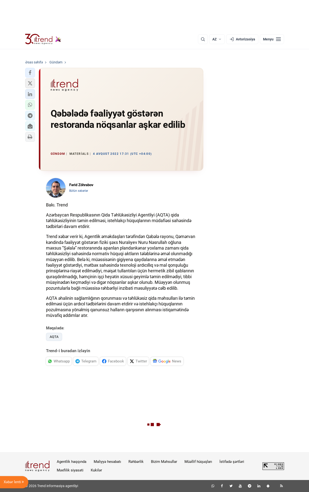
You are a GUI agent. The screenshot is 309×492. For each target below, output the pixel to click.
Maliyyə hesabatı (107, 461)
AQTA (54, 337)
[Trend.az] (43, 39)
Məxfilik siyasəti (70, 470)
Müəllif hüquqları (198, 461)
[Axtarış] (203, 39)
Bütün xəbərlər (78, 190)
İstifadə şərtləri (231, 461)
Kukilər (96, 470)
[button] (30, 72)
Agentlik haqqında (71, 461)
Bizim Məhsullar (164, 461)
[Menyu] (272, 39)
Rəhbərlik (136, 461)
